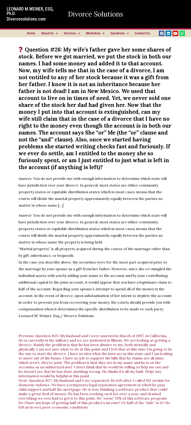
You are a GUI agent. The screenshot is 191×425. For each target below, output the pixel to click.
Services (72, 33)
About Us (49, 33)
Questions (119, 33)
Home (31, 33)
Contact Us (142, 33)
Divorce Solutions (95, 14)
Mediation (95, 33)
